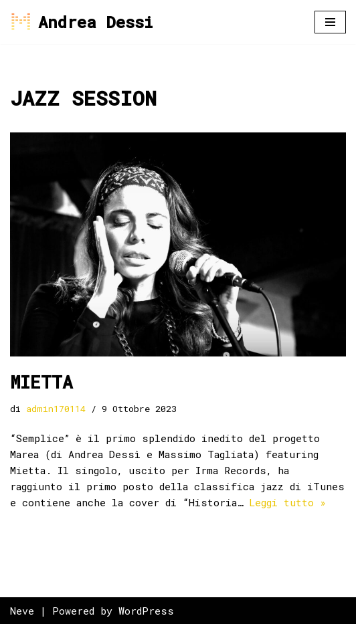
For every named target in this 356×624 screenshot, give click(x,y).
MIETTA (41, 382)
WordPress (146, 610)
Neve (22, 610)
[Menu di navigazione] (330, 22)
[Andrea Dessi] (81, 22)
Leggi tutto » (287, 502)
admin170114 (56, 409)
